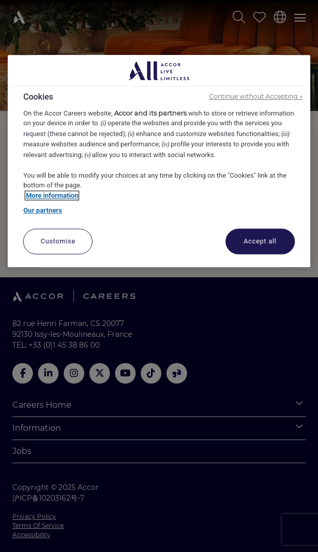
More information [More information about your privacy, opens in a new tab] (52, 195)
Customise (58, 241)
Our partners (42, 211)
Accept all (260, 241)
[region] (159, 161)
